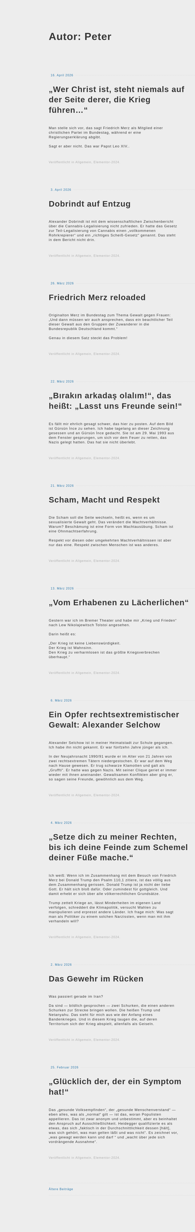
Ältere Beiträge (61, 1189)
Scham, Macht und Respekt (104, 499)
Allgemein (83, 162)
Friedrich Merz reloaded (97, 297)
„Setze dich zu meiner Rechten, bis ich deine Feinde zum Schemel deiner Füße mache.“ (118, 847)
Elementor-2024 (106, 162)
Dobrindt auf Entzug (90, 203)
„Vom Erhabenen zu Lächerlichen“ (119, 602)
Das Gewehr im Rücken (96, 978)
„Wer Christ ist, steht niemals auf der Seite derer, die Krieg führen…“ (117, 100)
